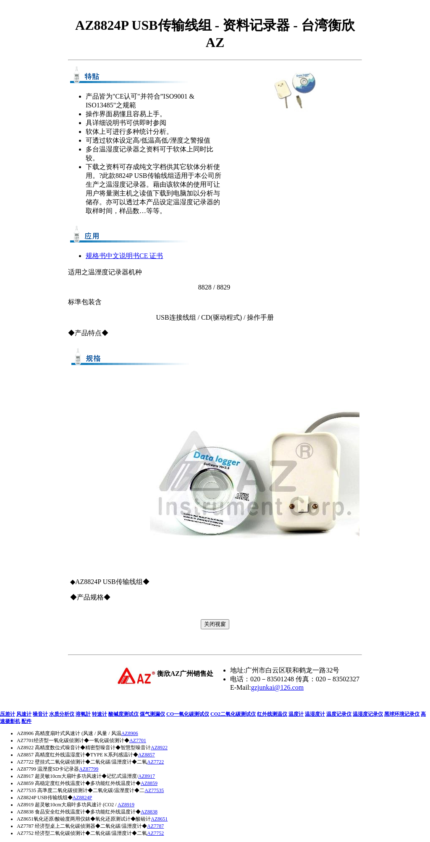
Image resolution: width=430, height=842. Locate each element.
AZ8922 (159, 748)
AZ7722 (155, 762)
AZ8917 (146, 776)
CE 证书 (151, 255)
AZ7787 (155, 826)
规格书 (96, 255)
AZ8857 (146, 755)
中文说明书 (122, 255)
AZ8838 (149, 812)
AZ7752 (155, 833)
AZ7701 (137, 740)
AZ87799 (88, 769)
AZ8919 (126, 805)
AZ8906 (129, 733)
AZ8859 (149, 783)
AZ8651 (159, 819)
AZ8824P (82, 797)
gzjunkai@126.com (277, 687)
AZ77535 (154, 790)
